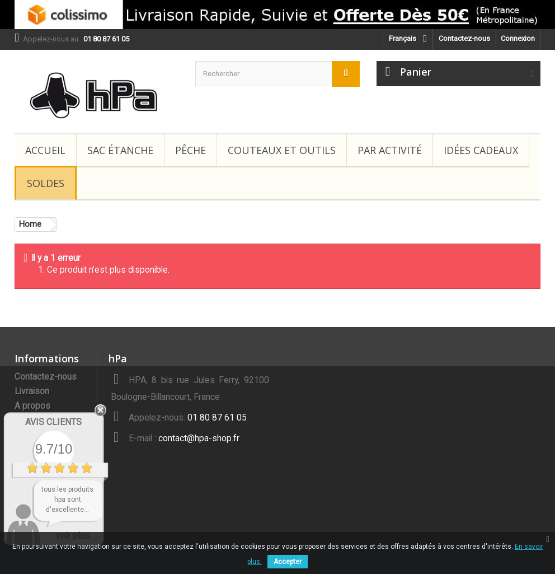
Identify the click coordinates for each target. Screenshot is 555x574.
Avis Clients (53, 422)
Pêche (190, 150)
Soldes (45, 183)
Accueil (45, 150)
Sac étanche (120, 150)
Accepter (288, 562)
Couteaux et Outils (282, 150)
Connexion (518, 38)
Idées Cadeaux (481, 150)
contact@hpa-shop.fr (198, 438)
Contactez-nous (464, 38)
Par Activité (390, 150)
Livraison (32, 391)
